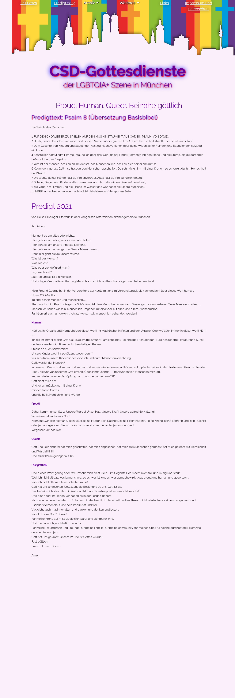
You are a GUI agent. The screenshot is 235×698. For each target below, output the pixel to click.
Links (164, 3)
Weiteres (127, 3)
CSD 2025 (28, 3)
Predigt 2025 (64, 3)
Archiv (89, 3)
